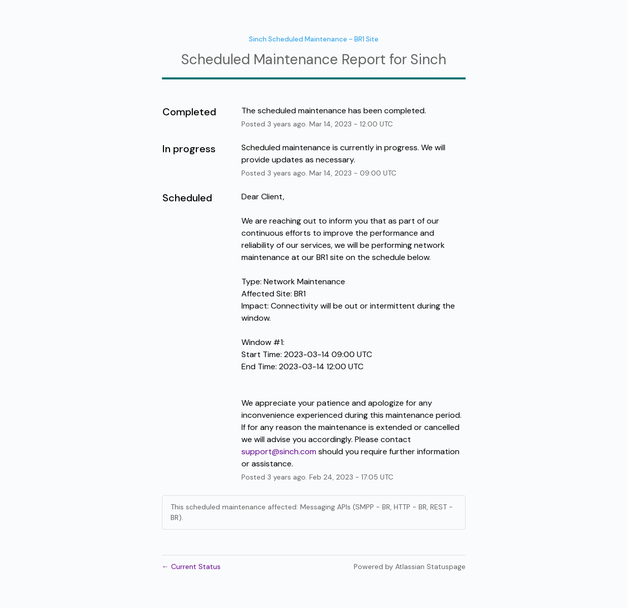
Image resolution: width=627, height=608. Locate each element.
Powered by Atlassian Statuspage (410, 566)
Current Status (191, 566)
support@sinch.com (278, 451)
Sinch (428, 59)
